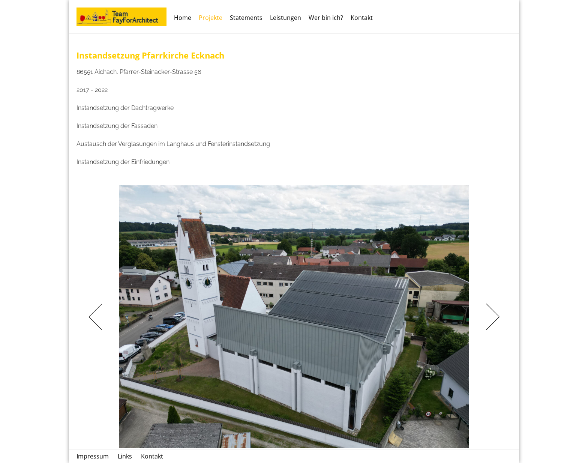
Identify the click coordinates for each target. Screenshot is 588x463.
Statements (246, 18)
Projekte (210, 18)
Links (125, 456)
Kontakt (362, 18)
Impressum (92, 456)
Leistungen (285, 18)
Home (182, 18)
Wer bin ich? (326, 18)
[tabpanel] (294, 316)
